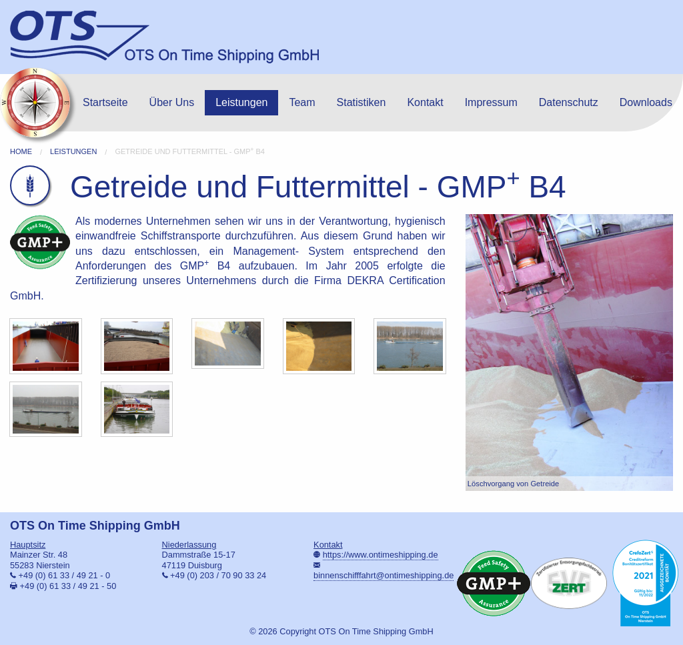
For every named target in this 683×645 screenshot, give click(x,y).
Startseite (105, 102)
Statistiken (361, 102)
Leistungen (241, 102)
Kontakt (425, 102)
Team (302, 102)
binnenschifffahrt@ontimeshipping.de (383, 575)
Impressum (491, 102)
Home (21, 151)
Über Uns (172, 102)
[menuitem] (105, 102)
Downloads (646, 102)
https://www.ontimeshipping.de (380, 555)
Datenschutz (568, 102)
